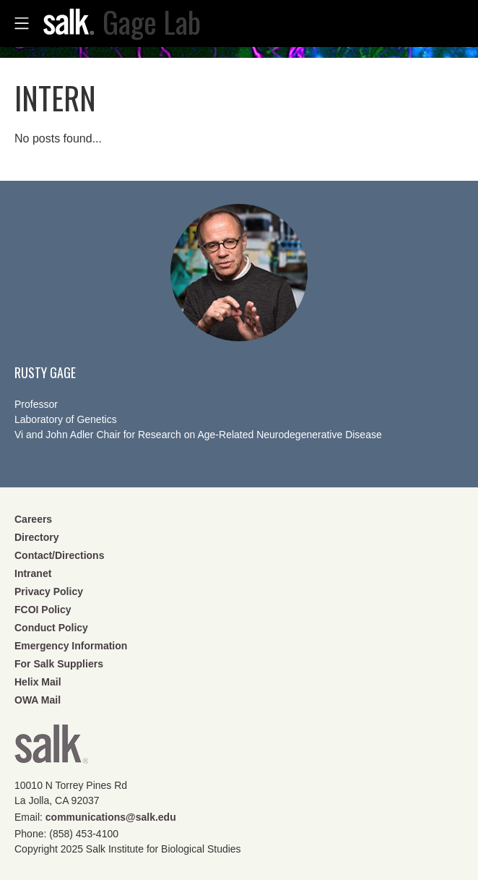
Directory (36, 537)
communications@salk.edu (110, 817)
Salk (51, 749)
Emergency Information (70, 646)
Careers (33, 519)
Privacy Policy (48, 591)
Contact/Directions (59, 555)
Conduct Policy (51, 627)
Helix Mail (37, 682)
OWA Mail (37, 700)
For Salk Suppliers (58, 664)
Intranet (32, 573)
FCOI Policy (42, 609)
